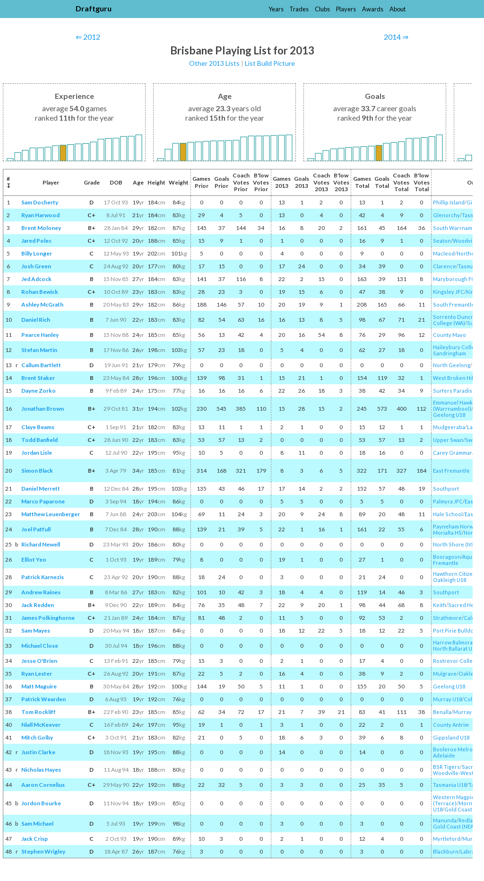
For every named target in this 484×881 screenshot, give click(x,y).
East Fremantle (451, 470)
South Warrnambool (458, 228)
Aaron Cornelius (43, 784)
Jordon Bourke (41, 803)
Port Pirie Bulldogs (456, 630)
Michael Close (39, 645)
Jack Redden (37, 604)
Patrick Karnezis (42, 577)
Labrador (472, 851)
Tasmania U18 (450, 785)
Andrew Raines (40, 592)
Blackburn (445, 851)
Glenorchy (446, 215)
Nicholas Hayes (41, 769)
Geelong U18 (449, 415)
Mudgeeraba (449, 427)
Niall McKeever (40, 724)
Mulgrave (445, 673)
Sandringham (449, 353)
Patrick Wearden (43, 699)
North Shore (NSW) (457, 544)
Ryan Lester (36, 673)
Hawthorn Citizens (456, 574)
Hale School (448, 514)
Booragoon (447, 557)
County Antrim (451, 725)
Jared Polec (36, 240)
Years (276, 9)
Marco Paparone (43, 501)
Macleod (444, 253)
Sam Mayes (35, 630)
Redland (468, 820)
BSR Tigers (446, 767)
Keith (439, 605)
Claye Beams (37, 427)
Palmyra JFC (448, 501)
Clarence (444, 266)
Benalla (442, 712)
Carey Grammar (452, 452)
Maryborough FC (454, 279)
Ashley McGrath (42, 304)
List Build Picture (270, 63)
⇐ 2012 (88, 36)
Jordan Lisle (36, 452)
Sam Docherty (39, 202)
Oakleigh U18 (449, 580)
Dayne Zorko (38, 390)
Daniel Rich (35, 319)
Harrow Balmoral (453, 642)
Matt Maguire (39, 686)
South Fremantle (454, 304)
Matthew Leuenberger (50, 514)
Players (346, 9)
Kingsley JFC (448, 292)
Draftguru (94, 8)
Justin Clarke (38, 752)
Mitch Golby (37, 737)
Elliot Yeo (33, 559)
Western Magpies (455, 797)
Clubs (322, 9)
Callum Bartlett (41, 365)
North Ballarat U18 (455, 648)
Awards (372, 9)
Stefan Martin (39, 349)
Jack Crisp (34, 838)
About (397, 9)
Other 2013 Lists (214, 63)
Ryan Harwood (40, 215)
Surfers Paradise (454, 391)
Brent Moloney (41, 227)
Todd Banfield (39, 439)
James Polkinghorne (48, 617)
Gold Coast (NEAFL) (457, 826)
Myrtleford (446, 839)
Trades (299, 9)
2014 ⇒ (396, 36)
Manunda (445, 820)
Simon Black (37, 470)
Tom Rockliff (38, 711)
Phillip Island (449, 202)
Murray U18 (447, 699)
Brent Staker (38, 377)
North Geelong (451, 365)
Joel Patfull (36, 529)
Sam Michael (37, 823)
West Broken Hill (454, 378)
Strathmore (447, 618)
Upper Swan (448, 440)
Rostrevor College (456, 661)
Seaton (442, 241)
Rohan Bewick (39, 291)
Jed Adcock (36, 278)
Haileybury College (457, 347)
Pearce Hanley (40, 334)
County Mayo (449, 335)
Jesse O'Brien (39, 660)
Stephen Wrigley (43, 851)
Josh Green (36, 266)
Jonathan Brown (42, 408)
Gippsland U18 (451, 737)
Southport (446, 488)
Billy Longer (36, 253)
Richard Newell (40, 544)
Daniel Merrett (40, 488)
